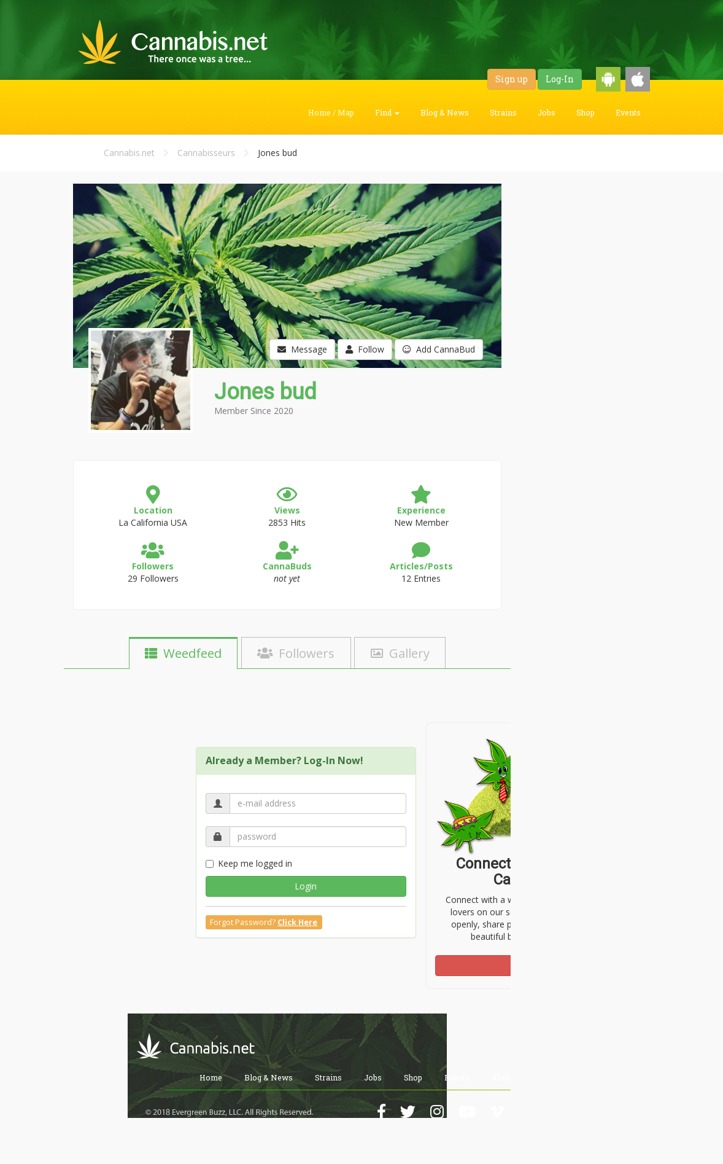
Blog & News (444, 112)
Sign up (511, 79)
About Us (508, 1077)
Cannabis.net (129, 152)
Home (210, 1077)
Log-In (560, 79)
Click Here (297, 922)
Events (628, 112)
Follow (365, 349)
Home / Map (331, 112)
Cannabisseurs (206, 152)
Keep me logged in (249, 863)
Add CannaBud (439, 349)
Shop (585, 112)
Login (306, 886)
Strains (503, 112)
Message (302, 349)
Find (387, 112)
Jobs (546, 112)
